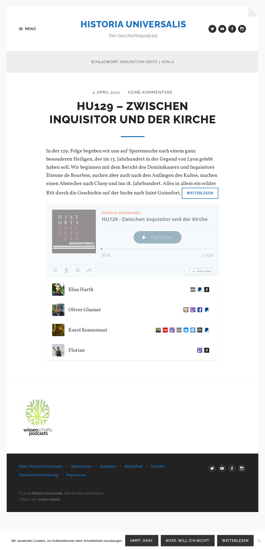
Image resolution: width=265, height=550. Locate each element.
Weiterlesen (200, 193)
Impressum (76, 475)
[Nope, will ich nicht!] (258, 540)
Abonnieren (81, 466)
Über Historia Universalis (40, 466)
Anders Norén (49, 499)
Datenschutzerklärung (38, 475)
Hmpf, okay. (141, 540)
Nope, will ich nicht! (188, 540)
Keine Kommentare (150, 92)
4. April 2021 (106, 92)
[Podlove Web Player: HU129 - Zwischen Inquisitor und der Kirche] (132, 240)
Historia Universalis (133, 24)
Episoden (108, 466)
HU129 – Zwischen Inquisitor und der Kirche (132, 113)
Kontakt (158, 466)
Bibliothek (134, 466)
